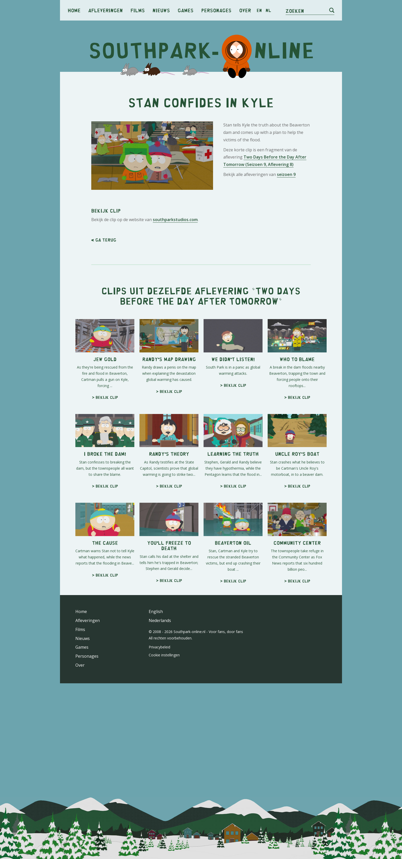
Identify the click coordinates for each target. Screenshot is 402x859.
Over (245, 10)
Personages (216, 10)
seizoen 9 (286, 174)
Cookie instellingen (164, 655)
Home (74, 10)
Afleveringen (105, 10)
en (259, 10)
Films (137, 10)
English (156, 611)
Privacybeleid (159, 647)
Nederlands (160, 620)
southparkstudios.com (175, 219)
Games (186, 10)
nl (268, 10)
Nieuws (161, 10)
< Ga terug (103, 240)
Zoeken (295, 10)
